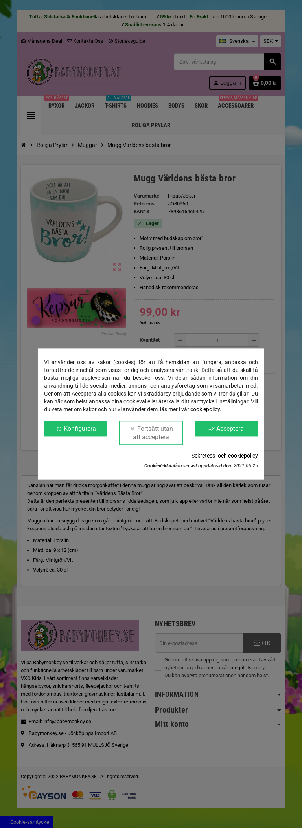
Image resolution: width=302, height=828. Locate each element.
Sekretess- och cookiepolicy (225, 455)
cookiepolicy (205, 409)
